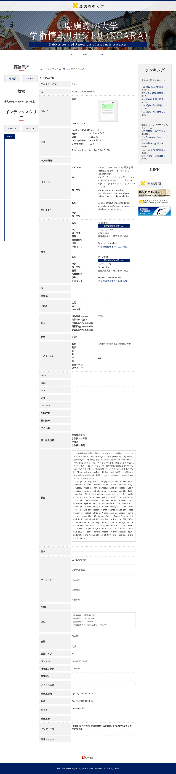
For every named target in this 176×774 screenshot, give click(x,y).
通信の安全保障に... (155, 105)
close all (30, 128)
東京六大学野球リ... (155, 111)
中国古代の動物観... (155, 149)
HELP (86, 54)
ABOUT (104, 54)
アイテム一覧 (58, 69)
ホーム (43, 69)
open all (12, 128)
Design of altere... (154, 137)
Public (10, 136)
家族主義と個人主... (155, 143)
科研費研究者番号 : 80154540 (112, 281)
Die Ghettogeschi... (155, 93)
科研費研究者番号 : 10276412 (112, 246)
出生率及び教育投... (155, 86)
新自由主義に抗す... (155, 99)
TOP (69, 54)
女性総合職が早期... (155, 131)
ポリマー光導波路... (155, 156)
